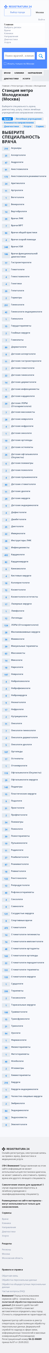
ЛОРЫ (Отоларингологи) (24, 624)
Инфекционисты (20, 547)
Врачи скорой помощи (23, 239)
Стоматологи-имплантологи (27, 941)
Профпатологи (19, 814)
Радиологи (17, 850)
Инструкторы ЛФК (21, 540)
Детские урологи (20, 491)
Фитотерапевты (20, 1054)
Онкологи (16, 723)
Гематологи (17, 269)
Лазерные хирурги (21, 603)
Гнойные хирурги (20, 332)
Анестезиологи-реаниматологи (28, 176)
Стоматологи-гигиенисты (25, 934)
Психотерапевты (20, 835)
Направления (11, 36)
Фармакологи (18, 1039)
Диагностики (11, 39)
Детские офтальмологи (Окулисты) (24, 456)
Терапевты (17, 990)
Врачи (7, 30)
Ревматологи (18, 871)
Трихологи (17, 1025)
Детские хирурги (20, 498)
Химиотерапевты (21, 1075)
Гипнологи (17, 318)
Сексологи (17, 899)
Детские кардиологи (23, 396)
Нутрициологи (19, 716)
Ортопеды (17, 751)
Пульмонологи (19, 843)
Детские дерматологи (23, 382)
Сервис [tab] (40, 126)
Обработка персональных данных (19, 1279)
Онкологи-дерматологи (24, 737)
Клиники (8, 33)
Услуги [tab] (27, 126)
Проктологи (17, 807)
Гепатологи (17, 290)
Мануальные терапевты (24, 646)
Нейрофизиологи (20, 688)
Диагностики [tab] (11, 126)
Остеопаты (17, 758)
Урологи (15, 1032)
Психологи (17, 828)
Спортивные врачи (21, 920)
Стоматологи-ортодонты (25, 948)
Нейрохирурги (19, 695)
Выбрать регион (12, 27)
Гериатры (16, 297)
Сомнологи (17, 906)
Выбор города (17, 12)
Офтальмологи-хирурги (24, 779)
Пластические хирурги (23, 793)
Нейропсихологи (20, 681)
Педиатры (16, 786)
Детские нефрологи (22, 426)
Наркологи (17, 667)
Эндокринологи (19, 1110)
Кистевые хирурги (21, 575)
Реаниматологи (20, 864)
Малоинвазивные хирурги (25, 631)
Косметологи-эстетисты (24, 596)
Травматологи (19, 1011)
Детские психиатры (22, 463)
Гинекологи (17, 304)
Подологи (16, 800)
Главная (8, 24)
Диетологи (17, 526)
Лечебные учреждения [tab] (29, 118)
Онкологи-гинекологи (23, 730)
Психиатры (17, 821)
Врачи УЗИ (17, 246)
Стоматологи (18, 927)
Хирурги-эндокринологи (24, 1089)
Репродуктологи (20, 885)
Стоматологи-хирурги (23, 976)
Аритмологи (18, 183)
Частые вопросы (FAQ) (13, 1291)
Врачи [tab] (7, 118)
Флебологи (17, 1061)
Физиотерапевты (20, 1047)
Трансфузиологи (20, 1018)
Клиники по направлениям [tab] (19, 122)
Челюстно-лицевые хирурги (26, 1096)
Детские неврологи (22, 419)
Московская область (12, 1258)
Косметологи (18, 589)
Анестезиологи (19, 169)
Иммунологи (18, 533)
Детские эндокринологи (24, 505)
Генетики (16, 283)
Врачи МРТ (17, 225)
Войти (41, 19)
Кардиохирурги (19, 561)
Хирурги (15, 1082)
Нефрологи (17, 709)
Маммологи (17, 638)
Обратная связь (10, 1275)
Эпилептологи (19, 1124)
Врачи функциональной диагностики (24, 255)
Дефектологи (18, 512)
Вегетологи (17, 197)
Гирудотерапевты (21, 325)
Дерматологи (18, 346)
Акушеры (16, 148)
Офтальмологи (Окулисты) (26, 772)
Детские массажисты (23, 412)
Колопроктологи (20, 582)
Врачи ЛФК (17, 218)
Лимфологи (17, 610)
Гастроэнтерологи (21, 262)
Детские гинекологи (22, 375)
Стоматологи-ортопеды (24, 955)
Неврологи (17, 674)
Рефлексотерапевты (22, 892)
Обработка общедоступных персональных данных (24, 1286)
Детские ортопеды (21, 440)
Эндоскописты (19, 1117)
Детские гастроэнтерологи (26, 360)
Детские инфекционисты (25, 389)
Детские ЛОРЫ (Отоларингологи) (21, 405)
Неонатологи (18, 702)
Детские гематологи (22, 367)
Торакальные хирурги (23, 1004)
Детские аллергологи (23, 353)
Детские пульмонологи (24, 477)
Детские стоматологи (23, 484)
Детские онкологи (21, 433)
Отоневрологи (19, 765)
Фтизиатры (17, 1068)
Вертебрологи (19, 211)
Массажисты (18, 653)
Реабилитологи (19, 857)
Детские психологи (22, 470)
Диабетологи (18, 519)
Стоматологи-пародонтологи (27, 962)
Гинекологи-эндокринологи (26, 311)
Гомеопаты (17, 339)
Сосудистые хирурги (22, 913)
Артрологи (17, 190)
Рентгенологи (19, 878)
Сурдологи (17, 983)
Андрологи (17, 162)
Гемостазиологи (20, 276)
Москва (40, 12)
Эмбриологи (18, 1103)
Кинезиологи (18, 568)
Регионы (6, 1249)
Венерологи (17, 204)
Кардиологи (18, 554)
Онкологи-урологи (21, 744)
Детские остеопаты (22, 447)
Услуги (7, 42)
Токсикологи (18, 997)
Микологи (16, 660)
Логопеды (16, 617)
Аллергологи (18, 155)
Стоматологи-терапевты (25, 969)
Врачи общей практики (24, 232)
